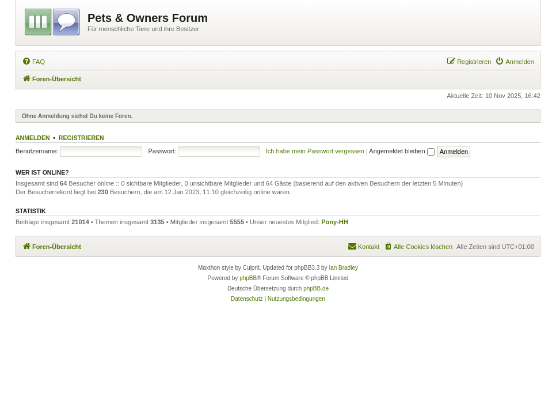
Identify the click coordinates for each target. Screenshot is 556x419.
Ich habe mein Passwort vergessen (315, 151)
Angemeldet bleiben (401, 151)
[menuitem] (33, 62)
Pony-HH (334, 221)
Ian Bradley (343, 268)
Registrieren (81, 137)
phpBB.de (316, 288)
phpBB (248, 278)
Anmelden (33, 137)
